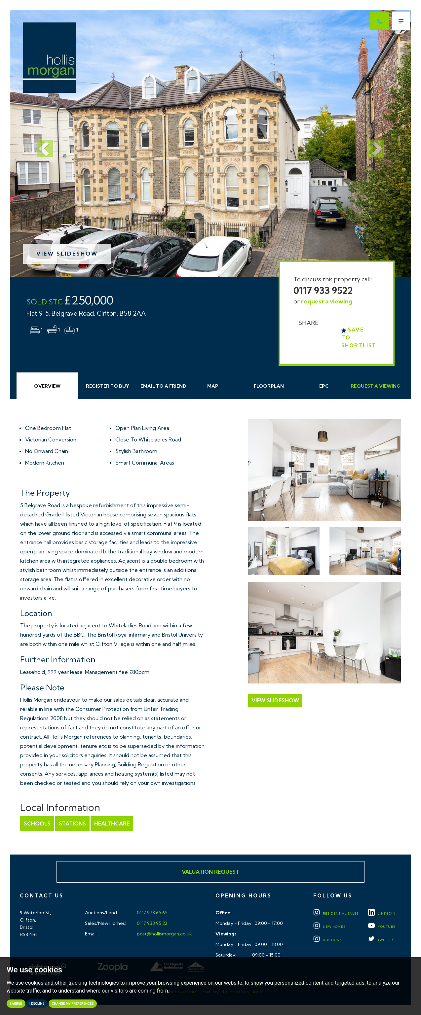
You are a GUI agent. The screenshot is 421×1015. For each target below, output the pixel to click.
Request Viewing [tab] (376, 386)
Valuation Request (210, 871)
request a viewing (327, 301)
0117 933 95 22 (151, 923)
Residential (336, 913)
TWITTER (380, 940)
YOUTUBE (382, 926)
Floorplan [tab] (269, 386)
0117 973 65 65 (152, 913)
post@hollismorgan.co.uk (164, 934)
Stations (72, 823)
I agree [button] (16, 1003)
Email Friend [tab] (163, 386)
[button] (40, 143)
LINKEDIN (382, 913)
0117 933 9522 (323, 290)
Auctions (327, 940)
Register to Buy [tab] (107, 386)
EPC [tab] (324, 386)
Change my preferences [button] (73, 1003)
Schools (37, 823)
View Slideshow (67, 253)
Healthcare (112, 823)
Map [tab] (212, 386)
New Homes (329, 926)
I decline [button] (36, 1003)
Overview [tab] (47, 386)
